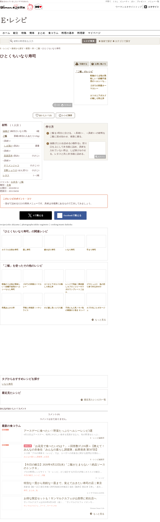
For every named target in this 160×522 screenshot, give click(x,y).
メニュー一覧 (153, 1)
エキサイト (153, 7)
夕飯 (43, 475)
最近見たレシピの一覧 (95, 399)
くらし (115, 1)
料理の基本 (67, 32)
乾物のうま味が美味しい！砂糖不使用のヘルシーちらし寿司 (11, 279)
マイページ (94, 32)
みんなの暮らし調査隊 (33, 457)
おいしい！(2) (45, 115)
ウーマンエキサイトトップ (129, 7)
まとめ (41, 32)
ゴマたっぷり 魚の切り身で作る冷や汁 (96, 278)
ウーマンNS (52, 506)
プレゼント (141, 1)
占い (133, 1)
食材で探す (106, 41)
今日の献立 (28, 475)
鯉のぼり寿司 (54, 243)
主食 (9, 185)
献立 (15, 32)
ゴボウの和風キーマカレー (32, 278)
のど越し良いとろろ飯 (54, 301)
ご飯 (21, 182)
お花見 (46, 457)
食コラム (53, 32)
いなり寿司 (75, 243)
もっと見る (100, 319)
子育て (108, 1)
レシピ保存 (67, 115)
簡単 (32, 32)
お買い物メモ (98, 64)
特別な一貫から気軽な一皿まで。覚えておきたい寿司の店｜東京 (63, 483)
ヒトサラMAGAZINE (95, 493)
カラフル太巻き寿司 (11, 243)
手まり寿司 (96, 243)
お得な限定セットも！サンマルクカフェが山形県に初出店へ (60, 498)
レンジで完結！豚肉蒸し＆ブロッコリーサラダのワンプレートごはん (75, 281)
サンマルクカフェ (31, 506)
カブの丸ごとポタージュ (96, 302)
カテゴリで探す (122, 41)
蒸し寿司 (32, 243)
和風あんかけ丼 (11, 301)
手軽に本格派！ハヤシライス (32, 302)
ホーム (6, 32)
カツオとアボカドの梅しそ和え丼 (54, 278)
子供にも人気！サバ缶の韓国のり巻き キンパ (75, 302)
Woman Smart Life (97, 508)
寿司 (25, 490)
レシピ (37, 475)
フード (42, 506)
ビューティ (125, 1)
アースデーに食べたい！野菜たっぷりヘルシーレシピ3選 (58, 430)
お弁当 (14, 182)
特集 (23, 32)
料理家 (81, 32)
